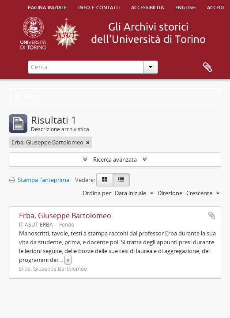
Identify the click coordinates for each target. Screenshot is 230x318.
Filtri (26, 97)
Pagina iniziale (47, 6)
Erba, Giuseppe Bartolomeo (65, 215)
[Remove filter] (88, 142)
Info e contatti (99, 6)
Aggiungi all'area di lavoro (211, 215)
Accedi (215, 6)
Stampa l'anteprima (39, 180)
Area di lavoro (207, 68)
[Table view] (121, 179)
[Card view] (104, 179)
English (185, 6)
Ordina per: (97, 193)
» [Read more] (68, 260)
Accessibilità (147, 6)
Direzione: (171, 193)
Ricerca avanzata (115, 159)
